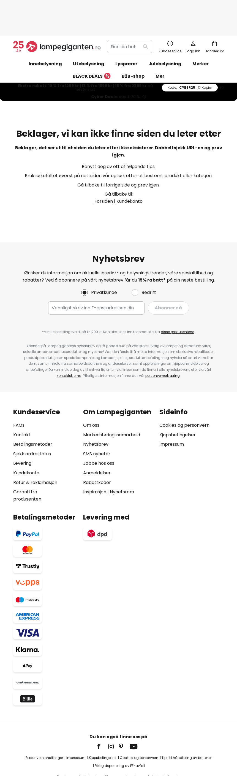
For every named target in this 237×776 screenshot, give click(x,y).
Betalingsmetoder (32, 415)
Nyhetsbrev (95, 415)
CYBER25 (190, 58)
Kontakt (22, 406)
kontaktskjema (69, 346)
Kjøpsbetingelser (177, 406)
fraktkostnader (127, 753)
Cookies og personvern (184, 396)
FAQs (18, 396)
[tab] (45, 427)
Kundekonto (129, 172)
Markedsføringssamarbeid (111, 406)
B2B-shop (133, 47)
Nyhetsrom (122, 463)
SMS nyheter (96, 425)
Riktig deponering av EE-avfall (120, 737)
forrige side (118, 156)
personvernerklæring (162, 346)
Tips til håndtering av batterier (187, 728)
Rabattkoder (97, 453)
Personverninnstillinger (44, 728)
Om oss (91, 396)
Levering (22, 434)
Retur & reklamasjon (35, 453)
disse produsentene (177, 303)
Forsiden (103, 172)
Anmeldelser (97, 444)
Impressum (171, 415)
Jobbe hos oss (98, 434)
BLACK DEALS (92, 47)
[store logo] (56, 17)
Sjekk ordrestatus (32, 425)
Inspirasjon (94, 463)
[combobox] (129, 17)
